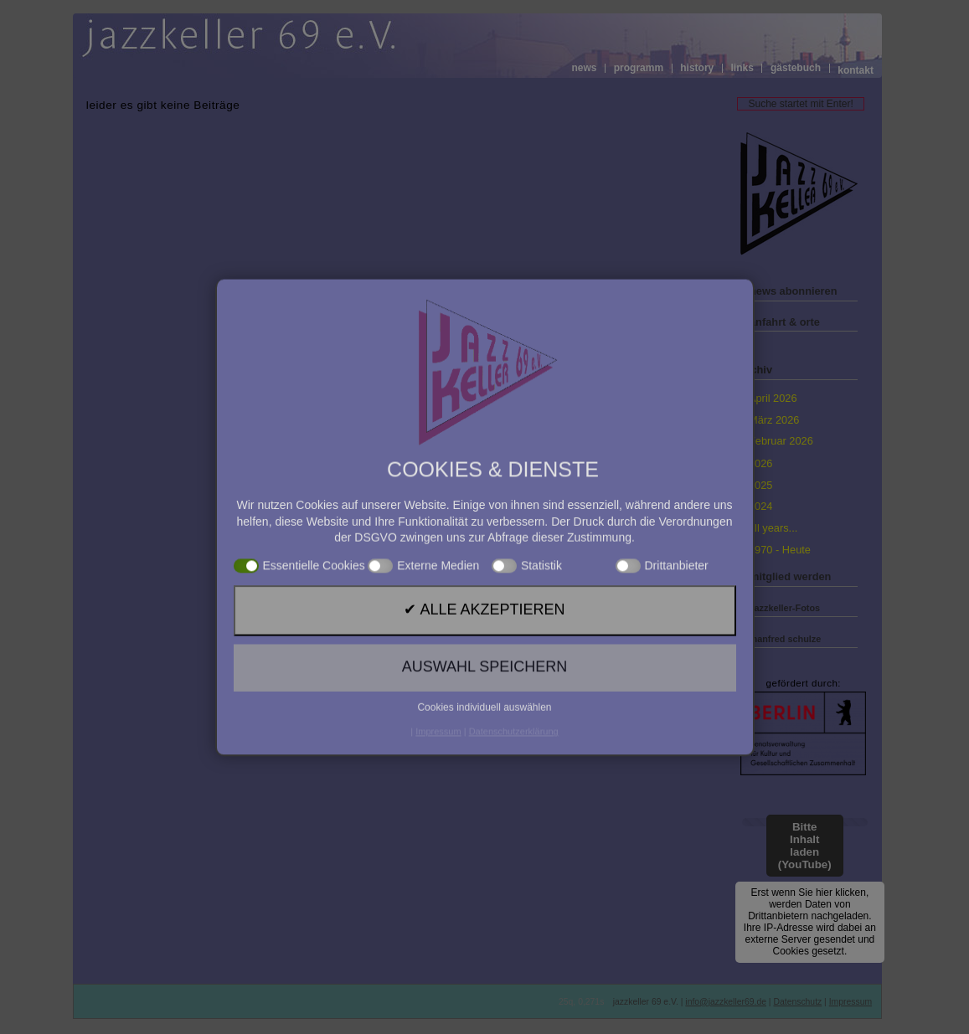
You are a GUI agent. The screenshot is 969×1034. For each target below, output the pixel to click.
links (741, 68)
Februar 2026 (781, 441)
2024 (760, 506)
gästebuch (796, 68)
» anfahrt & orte (780, 322)
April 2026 (773, 398)
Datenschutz (797, 1001)
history (697, 68)
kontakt (856, 70)
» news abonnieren (788, 291)
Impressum (850, 1001)
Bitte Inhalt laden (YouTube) (805, 846)
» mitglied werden (785, 576)
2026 (760, 463)
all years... (773, 528)
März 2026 (774, 420)
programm (638, 68)
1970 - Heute (780, 549)
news (584, 68)
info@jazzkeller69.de (725, 1001)
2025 (760, 485)
